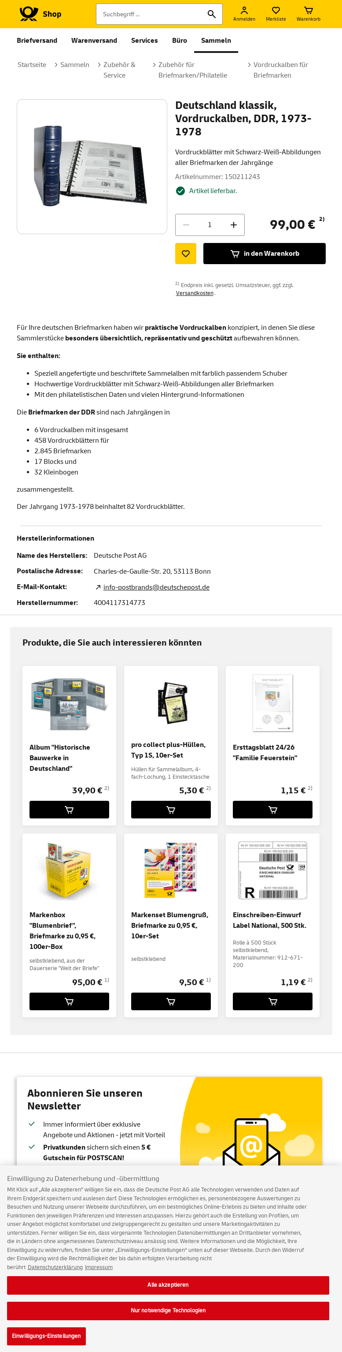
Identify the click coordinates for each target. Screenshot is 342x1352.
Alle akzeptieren (167, 1289)
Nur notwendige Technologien (168, 1314)
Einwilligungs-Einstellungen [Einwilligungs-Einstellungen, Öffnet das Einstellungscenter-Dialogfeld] (46, 1340)
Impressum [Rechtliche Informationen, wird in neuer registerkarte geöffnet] (99, 1271)
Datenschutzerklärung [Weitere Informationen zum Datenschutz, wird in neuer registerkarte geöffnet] (55, 1271)
